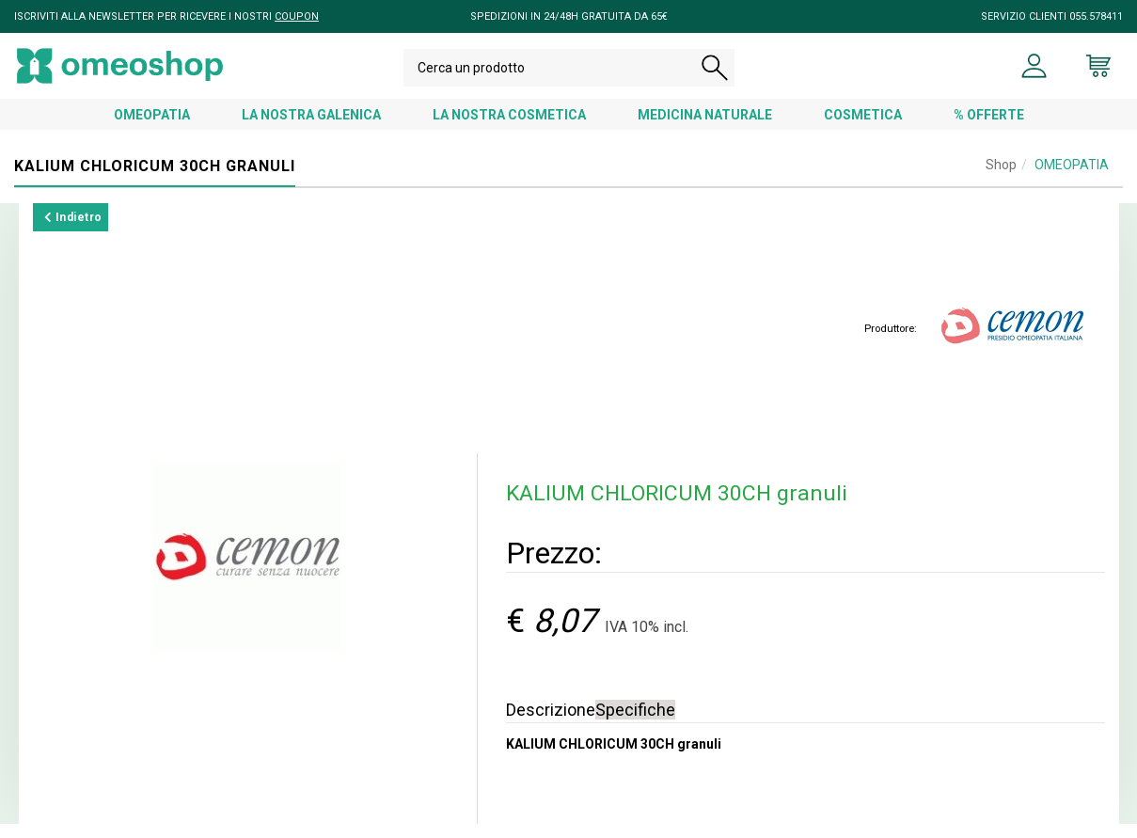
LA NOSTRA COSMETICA (509, 128)
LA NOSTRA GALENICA (311, 128)
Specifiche (635, 724)
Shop (1001, 178)
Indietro (73, 231)
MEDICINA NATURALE (705, 128)
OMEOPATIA (152, 128)
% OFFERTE (989, 128)
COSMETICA (863, 128)
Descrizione (550, 724)
